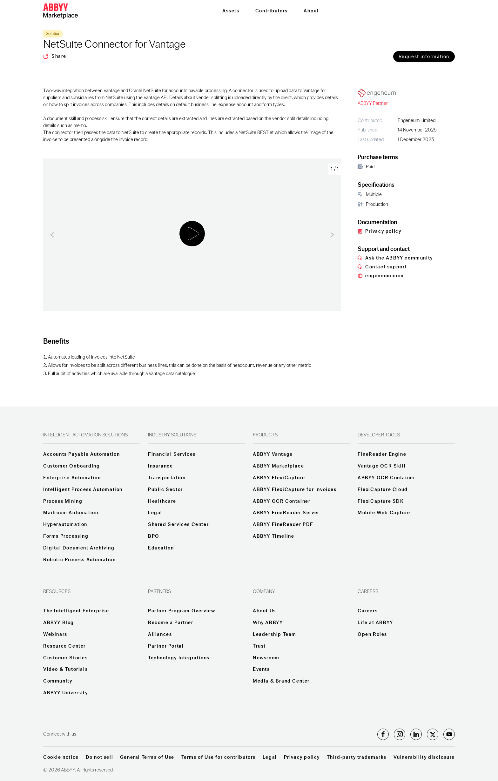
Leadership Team (274, 634)
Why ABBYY (268, 623)
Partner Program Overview (181, 611)
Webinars (55, 634)
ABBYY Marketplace (278, 466)
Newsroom (266, 658)
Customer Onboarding (71, 466)
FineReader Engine (382, 454)
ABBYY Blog (58, 623)
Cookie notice (61, 757)
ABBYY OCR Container (281, 501)
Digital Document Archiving (79, 548)
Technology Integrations (179, 658)
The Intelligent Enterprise (76, 611)
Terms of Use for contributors (218, 757)
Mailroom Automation (70, 513)
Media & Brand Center (281, 681)
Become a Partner (170, 623)
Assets (230, 11)
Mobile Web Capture (384, 513)
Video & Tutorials (65, 669)
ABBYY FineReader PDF (283, 525)
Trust (259, 646)
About (311, 11)
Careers (368, 611)
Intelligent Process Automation (83, 490)
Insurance (160, 466)
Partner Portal (166, 646)
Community (57, 681)
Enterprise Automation (72, 478)
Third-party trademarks (357, 757)
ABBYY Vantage (273, 454)
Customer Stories (65, 658)
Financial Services (172, 454)
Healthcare (162, 501)
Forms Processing (66, 536)
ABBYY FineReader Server (286, 513)
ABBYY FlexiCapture (279, 478)
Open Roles (372, 634)
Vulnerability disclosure (424, 757)
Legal (155, 513)
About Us (264, 611)
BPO (153, 536)
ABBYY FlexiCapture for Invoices (295, 490)
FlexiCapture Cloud (383, 490)
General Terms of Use (147, 757)
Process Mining (62, 501)
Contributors (271, 11)
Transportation (166, 478)
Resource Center (64, 646)
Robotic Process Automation (79, 560)
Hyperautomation (65, 525)
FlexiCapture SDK (381, 501)
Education (161, 548)
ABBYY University (65, 693)
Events (261, 669)
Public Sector (165, 490)
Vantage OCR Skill (382, 466)
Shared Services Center (178, 525)
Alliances (160, 634)
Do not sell (99, 757)
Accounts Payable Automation (81, 454)
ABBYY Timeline (273, 536)
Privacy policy (302, 757)
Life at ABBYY (375, 623)
